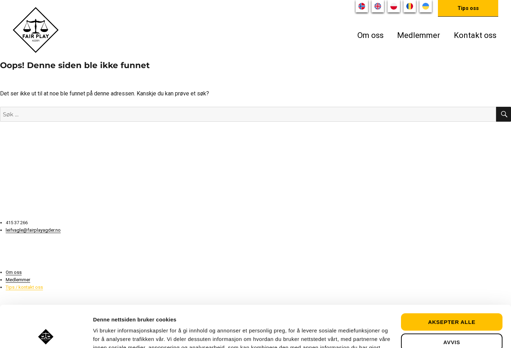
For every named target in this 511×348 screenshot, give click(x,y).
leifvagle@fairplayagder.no (33, 230)
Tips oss (468, 8)
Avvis (451, 300)
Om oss (370, 35)
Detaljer (103, 334)
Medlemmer (418, 35)
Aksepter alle (452, 280)
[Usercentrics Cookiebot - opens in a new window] (46, 334)
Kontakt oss (475, 35)
